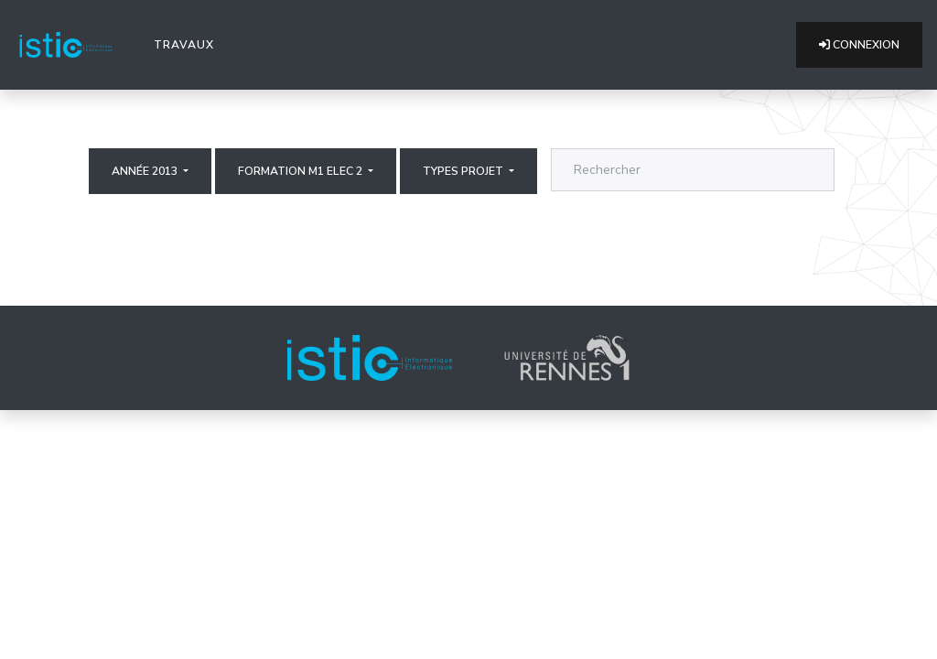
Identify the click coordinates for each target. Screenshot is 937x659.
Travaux (187, 44)
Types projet (464, 171)
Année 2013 (146, 171)
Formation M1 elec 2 (301, 171)
